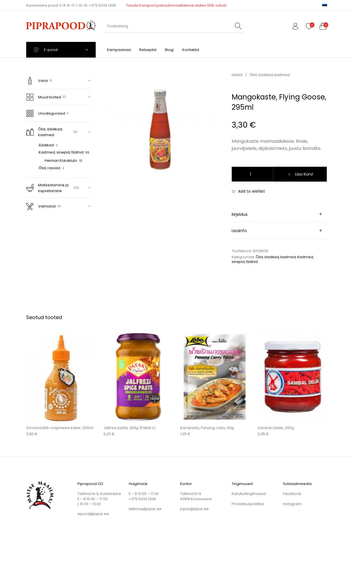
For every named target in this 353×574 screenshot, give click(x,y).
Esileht (237, 74)
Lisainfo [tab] (239, 230)
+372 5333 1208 (102, 5)
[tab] (279, 214)
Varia (37, 80)
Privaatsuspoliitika (248, 503)
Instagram (292, 503)
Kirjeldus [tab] (240, 214)
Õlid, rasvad (49, 168)
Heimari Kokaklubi (61, 160)
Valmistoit (41, 206)
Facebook (292, 493)
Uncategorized (45, 113)
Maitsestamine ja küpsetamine (47, 187)
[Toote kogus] (252, 174)
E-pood (54, 49)
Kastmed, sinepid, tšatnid (61, 152)
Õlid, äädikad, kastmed (44, 132)
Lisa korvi (304, 174)
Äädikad (46, 145)
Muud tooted (43, 97)
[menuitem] (324, 5)
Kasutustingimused (249, 493)
